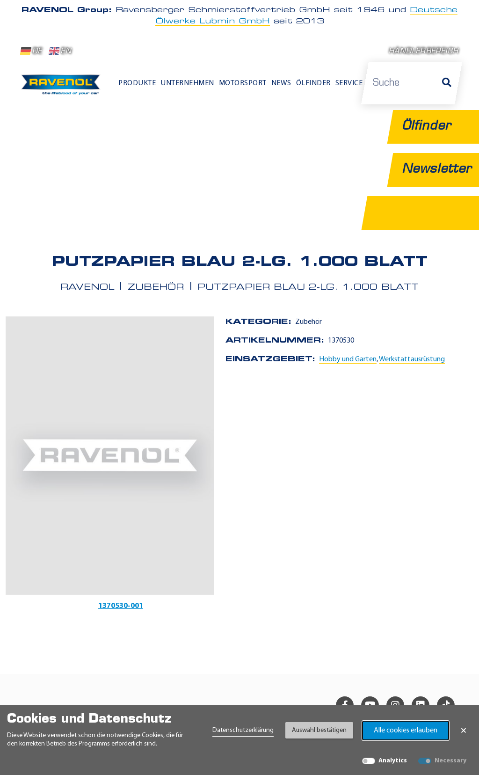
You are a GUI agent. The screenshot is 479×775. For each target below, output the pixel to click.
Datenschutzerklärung (243, 730)
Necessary (450, 760)
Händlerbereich (423, 51)
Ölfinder (313, 83)
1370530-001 (120, 606)
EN (60, 51)
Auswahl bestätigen (319, 730)
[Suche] (446, 83)
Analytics (392, 760)
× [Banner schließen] (463, 730)
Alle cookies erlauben (405, 730)
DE (31, 51)
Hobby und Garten (348, 359)
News (281, 83)
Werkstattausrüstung (412, 359)
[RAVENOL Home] (63, 87)
